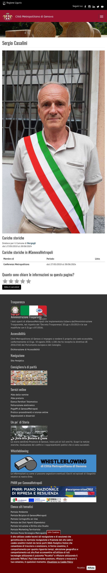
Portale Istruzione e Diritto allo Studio (29, 526)
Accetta (81, 568)
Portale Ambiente (19, 512)
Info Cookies (53, 532)
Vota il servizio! (11, 287)
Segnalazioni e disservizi (23, 416)
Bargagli (31, 243)
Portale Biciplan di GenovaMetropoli (29, 515)
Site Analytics (17, 361)
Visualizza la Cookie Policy (60, 562)
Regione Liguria (12, 3)
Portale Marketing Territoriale (25, 529)
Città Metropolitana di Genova (34, 16)
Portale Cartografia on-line (24, 519)
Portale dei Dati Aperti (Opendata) (28, 522)
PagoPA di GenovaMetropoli (24, 409)
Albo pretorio (17, 398)
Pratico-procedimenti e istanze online (29, 412)
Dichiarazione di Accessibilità (25, 349)
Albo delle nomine (20, 395)
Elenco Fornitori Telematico (24, 402)
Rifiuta (91, 568)
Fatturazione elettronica (23, 405)
